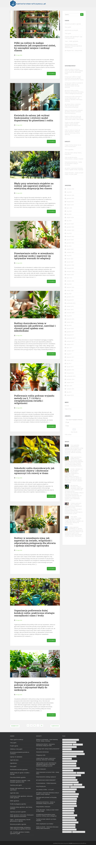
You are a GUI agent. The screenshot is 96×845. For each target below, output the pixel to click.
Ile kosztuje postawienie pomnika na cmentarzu (19, 752)
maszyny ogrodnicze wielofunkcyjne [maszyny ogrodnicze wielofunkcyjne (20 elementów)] (71, 768)
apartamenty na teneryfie (71, 30)
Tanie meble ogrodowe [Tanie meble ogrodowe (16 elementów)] (68, 808)
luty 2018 (69, 325)
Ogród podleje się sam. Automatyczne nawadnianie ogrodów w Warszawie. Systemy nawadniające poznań (46, 764)
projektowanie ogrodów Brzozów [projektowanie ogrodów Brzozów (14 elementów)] (70, 794)
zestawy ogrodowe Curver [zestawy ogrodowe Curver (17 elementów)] (69, 827)
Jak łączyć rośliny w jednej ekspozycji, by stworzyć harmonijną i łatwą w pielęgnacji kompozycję (74, 92)
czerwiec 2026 (70, 189)
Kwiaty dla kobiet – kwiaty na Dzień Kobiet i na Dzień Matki (74, 173)
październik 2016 (71, 376)
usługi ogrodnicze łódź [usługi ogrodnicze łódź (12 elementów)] (68, 813)
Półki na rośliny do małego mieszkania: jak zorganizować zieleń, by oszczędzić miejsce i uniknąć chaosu (35, 46)
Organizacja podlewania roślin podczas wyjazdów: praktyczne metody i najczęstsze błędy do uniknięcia (31, 686)
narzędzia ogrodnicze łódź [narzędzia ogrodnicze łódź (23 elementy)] (69, 777)
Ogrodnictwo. (13, 763)
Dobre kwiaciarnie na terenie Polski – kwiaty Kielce (47, 772)
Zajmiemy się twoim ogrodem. (18, 812)
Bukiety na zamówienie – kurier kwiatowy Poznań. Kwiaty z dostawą (47, 740)
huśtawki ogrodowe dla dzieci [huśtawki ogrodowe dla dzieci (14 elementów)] (70, 761)
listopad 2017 (70, 335)
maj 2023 (69, 233)
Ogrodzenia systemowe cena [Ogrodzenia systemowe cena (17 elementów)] (69, 789)
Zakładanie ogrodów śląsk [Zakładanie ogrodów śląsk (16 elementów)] (69, 824)
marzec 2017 (70, 360)
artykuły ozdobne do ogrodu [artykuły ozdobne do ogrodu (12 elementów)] (69, 747)
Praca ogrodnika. (69, 149)
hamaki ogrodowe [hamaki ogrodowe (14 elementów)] (67, 758)
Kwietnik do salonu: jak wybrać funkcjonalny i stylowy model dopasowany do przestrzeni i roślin (33, 118)
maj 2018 (69, 316)
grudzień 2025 (70, 198)
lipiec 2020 (69, 278)
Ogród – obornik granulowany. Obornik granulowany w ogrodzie (20, 820)
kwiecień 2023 (70, 236)
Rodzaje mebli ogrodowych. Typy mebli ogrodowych (73, 37)
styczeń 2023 (70, 239)
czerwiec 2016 (70, 389)
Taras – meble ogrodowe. (71, 41)
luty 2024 (69, 220)
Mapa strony (68, 409)
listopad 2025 (70, 201)
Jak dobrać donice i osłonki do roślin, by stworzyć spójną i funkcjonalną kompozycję (72, 105)
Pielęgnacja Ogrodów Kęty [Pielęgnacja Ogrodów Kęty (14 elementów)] (69, 791)
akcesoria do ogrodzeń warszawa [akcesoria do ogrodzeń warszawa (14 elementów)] (70, 739)
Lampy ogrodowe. (74, 527)
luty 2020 (69, 293)
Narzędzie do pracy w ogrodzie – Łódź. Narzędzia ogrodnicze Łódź (20, 781)
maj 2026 (69, 192)
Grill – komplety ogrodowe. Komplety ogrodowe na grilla (19, 832)
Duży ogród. (68, 27)
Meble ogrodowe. (14, 801)
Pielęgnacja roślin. (41, 755)
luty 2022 (69, 246)
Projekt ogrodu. (14, 746)
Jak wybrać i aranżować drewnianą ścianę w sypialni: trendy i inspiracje (74, 168)
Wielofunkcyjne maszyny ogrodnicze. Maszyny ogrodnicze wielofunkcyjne (73, 46)
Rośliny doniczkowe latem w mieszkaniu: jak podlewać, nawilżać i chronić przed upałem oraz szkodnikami (35, 327)
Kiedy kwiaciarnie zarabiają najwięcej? (46, 777)
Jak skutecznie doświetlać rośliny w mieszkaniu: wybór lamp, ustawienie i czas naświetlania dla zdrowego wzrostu (74, 488)
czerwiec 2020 (70, 281)
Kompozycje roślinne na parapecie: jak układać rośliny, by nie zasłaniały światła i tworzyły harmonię (74, 85)
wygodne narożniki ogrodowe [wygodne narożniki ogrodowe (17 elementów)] (70, 815)
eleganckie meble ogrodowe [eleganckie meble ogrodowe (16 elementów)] (69, 756)
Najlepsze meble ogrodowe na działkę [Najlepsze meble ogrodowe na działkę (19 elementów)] (71, 775)
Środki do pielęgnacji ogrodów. (18, 804)
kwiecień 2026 (70, 195)
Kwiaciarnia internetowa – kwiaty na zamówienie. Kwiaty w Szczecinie (73, 163)
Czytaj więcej (51, 73)
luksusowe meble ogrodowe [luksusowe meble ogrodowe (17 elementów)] (69, 765)
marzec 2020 (70, 290)
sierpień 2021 (70, 249)
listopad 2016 (70, 373)
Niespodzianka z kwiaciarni (43, 806)
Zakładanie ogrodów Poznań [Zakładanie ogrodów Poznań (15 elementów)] (69, 820)
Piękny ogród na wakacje (16, 739)
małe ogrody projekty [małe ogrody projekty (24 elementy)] (68, 770)
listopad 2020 (70, 268)
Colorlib (70, 843)
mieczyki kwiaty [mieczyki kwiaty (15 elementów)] (80, 773)
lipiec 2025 (69, 208)
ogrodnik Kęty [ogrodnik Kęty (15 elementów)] (66, 787)
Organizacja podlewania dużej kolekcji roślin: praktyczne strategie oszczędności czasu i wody (34, 613)
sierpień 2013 (70, 395)
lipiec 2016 (69, 385)
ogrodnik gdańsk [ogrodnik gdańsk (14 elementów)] (78, 784)
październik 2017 (71, 338)
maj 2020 (69, 284)
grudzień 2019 (70, 297)
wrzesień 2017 (70, 341)
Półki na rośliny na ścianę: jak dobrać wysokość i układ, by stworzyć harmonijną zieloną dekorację (72, 132)
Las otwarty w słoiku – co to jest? (45, 789)
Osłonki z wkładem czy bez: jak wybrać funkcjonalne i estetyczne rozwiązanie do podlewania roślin (73, 472)
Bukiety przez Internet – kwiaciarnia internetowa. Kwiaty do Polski (45, 744)
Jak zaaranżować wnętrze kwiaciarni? (45, 780)
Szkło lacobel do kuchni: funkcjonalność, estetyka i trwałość (74, 158)
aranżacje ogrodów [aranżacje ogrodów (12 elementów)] (77, 744)
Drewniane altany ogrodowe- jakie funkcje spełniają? (21, 807)
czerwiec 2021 (70, 252)
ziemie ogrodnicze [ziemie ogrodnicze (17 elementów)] (67, 832)
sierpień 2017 (70, 344)
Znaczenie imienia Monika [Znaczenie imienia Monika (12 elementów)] (79, 832)
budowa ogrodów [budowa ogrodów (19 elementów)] (67, 749)
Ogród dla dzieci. (14, 760)
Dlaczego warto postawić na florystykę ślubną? (46, 798)
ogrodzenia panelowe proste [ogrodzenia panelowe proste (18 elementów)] (77, 787)
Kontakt (67, 405)
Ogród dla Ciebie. (14, 793)
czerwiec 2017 (70, 351)
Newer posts (15, 726)
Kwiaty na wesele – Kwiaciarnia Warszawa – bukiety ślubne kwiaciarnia (47, 827)
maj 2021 (69, 255)
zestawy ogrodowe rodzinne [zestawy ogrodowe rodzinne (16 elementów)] (69, 829)
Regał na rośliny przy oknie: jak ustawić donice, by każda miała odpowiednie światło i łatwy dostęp (74, 118)
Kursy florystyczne (41, 786)
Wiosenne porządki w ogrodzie (73, 24)
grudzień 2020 (70, 265)
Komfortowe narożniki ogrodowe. (19, 769)
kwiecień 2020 (70, 287)
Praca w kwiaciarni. (41, 769)
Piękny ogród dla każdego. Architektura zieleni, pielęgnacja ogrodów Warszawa (20, 828)
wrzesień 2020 (70, 271)
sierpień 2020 (70, 274)
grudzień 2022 (70, 243)
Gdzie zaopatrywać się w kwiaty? (44, 823)
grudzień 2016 (70, 370)
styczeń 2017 (70, 366)
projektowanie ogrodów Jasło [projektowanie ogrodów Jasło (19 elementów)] (69, 799)
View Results (74, 432)
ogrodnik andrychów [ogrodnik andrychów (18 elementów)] (67, 784)
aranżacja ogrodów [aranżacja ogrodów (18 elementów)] (67, 744)
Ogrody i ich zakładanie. (16, 757)
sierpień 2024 (70, 217)
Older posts (55, 726)
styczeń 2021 (70, 262)
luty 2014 (69, 392)
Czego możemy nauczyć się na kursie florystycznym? (73, 145)
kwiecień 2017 (70, 357)
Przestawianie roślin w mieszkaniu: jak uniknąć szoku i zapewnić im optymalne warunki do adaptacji (34, 256)
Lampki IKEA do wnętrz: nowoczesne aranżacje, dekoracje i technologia (45, 759)
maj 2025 (69, 211)
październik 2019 (71, 303)
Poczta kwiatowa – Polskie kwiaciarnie (46, 783)
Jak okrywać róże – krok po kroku (73, 50)
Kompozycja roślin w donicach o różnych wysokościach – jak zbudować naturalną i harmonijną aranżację (73, 99)
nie (68, 426)
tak (68, 422)
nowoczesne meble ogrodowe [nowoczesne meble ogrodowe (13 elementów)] (70, 780)
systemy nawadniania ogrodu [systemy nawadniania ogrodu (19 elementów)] (69, 806)
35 (41, 725)
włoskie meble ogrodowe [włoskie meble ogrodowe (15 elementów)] (68, 817)
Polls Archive (68, 434)
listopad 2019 (70, 300)
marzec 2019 (70, 309)
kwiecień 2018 (70, 319)
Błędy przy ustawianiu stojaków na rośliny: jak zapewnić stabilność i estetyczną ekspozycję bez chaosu (33, 186)
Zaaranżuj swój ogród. (16, 785)
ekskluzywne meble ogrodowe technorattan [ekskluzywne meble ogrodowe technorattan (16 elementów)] (73, 751)
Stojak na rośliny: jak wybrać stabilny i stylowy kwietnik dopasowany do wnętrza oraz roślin (72, 125)
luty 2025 (69, 214)
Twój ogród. (68, 33)
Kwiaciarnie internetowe (42, 752)
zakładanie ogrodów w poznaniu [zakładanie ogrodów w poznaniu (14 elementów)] (70, 822)
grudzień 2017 (70, 331)
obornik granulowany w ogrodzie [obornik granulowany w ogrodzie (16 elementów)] (70, 782)
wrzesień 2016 (70, 379)
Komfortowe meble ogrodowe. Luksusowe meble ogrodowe (21, 796)
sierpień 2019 (70, 306)
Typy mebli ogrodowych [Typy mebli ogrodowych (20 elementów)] (68, 810)
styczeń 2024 (70, 224)
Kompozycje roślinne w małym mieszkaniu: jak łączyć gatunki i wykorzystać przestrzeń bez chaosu (74, 78)
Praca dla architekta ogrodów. (18, 777)
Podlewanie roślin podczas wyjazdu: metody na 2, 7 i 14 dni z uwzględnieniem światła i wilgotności (34, 399)
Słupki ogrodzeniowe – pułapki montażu (76, 457)
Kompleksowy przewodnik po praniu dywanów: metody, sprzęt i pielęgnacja (46, 815)
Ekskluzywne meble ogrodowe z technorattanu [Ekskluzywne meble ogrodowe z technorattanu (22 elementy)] (73, 754)
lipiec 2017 (69, 347)
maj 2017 (69, 354)
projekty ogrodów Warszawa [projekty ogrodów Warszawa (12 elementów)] (69, 801)
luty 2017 (69, 363)
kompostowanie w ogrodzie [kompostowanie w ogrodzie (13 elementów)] (69, 763)
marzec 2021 (70, 258)
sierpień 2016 (70, 382)
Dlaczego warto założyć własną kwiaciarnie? (73, 153)
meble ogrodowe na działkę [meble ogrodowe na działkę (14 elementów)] (69, 773)
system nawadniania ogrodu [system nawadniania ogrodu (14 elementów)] (69, 803)
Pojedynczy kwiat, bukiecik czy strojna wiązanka (46, 819)
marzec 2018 (70, 322)
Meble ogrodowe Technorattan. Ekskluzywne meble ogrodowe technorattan (22, 815)
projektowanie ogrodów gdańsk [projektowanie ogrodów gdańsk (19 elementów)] (70, 796)
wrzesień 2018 (70, 312)
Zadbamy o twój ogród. (16, 749)
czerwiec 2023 (70, 230)
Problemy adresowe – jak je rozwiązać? (76, 503)
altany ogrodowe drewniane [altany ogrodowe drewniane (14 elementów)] (69, 742)
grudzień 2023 (70, 227)
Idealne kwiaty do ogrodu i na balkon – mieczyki (20, 773)
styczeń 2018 (70, 328)
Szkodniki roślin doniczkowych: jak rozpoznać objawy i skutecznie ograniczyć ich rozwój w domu (34, 471)
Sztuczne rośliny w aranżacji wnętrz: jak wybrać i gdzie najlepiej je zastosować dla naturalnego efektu (74, 71)
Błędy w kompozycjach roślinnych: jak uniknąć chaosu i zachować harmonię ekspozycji (74, 111)
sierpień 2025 (70, 205)
